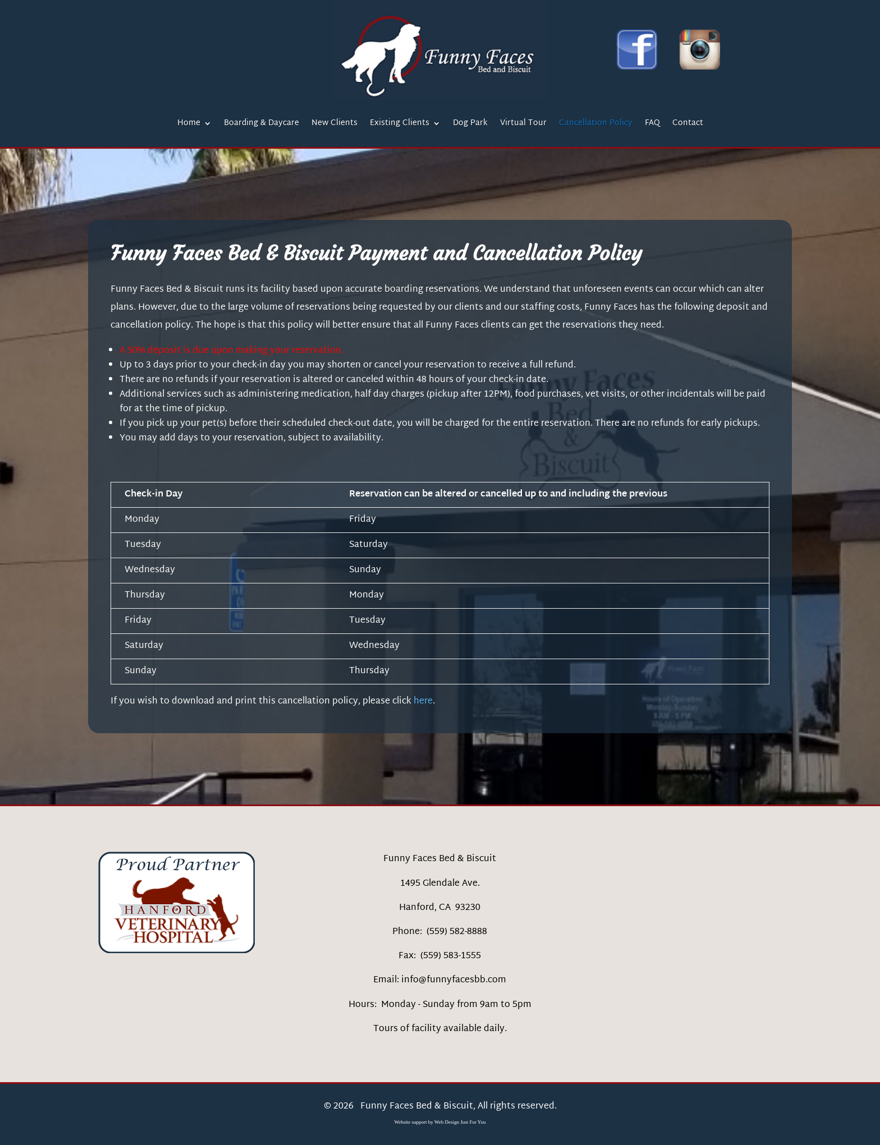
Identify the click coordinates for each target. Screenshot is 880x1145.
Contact (687, 124)
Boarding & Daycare (261, 124)
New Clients (334, 124)
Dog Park (470, 124)
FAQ (652, 124)
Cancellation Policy (595, 124)
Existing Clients (399, 124)
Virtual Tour (523, 124)
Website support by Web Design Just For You (440, 1122)
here (423, 701)
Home (188, 124)
